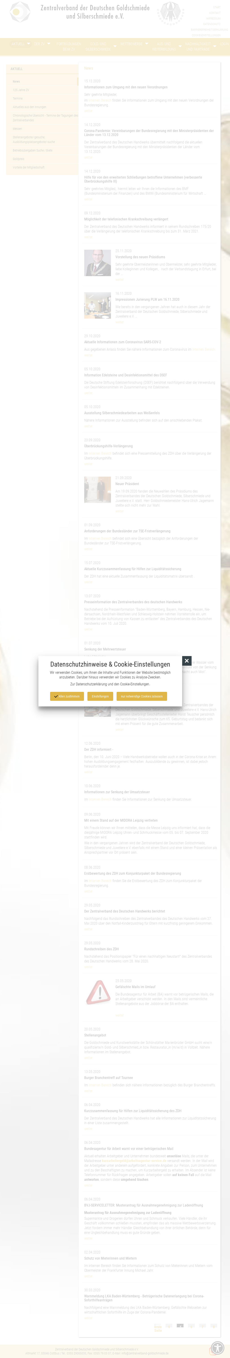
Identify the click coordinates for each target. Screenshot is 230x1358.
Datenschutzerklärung (91, 684)
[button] (187, 661)
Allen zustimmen (67, 696)
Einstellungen (100, 696)
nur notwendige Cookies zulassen (142, 696)
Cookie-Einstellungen (134, 684)
